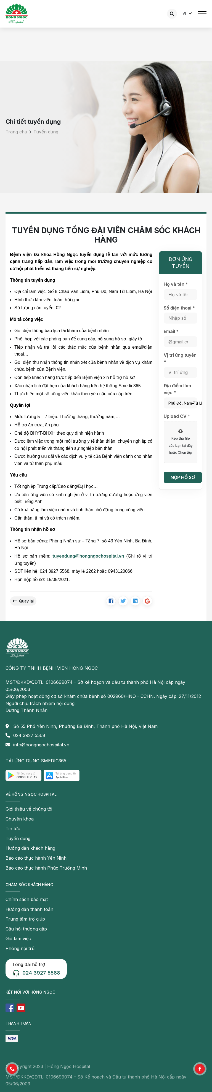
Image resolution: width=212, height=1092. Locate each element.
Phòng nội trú (20, 948)
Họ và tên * (176, 284)
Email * (171, 331)
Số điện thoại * (179, 308)
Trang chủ (16, 132)
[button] (12, 1069)
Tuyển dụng (45, 132)
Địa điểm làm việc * (177, 389)
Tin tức (13, 828)
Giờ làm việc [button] (18, 938)
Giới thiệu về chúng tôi (29, 809)
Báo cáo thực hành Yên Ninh (36, 858)
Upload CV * (177, 416)
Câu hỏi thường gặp (26, 929)
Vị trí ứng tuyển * (180, 358)
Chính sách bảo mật (27, 899)
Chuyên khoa (20, 819)
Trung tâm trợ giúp (25, 919)
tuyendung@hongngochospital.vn (88, 556)
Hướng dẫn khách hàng (30, 848)
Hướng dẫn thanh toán (29, 909)
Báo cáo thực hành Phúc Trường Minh (46, 868)
